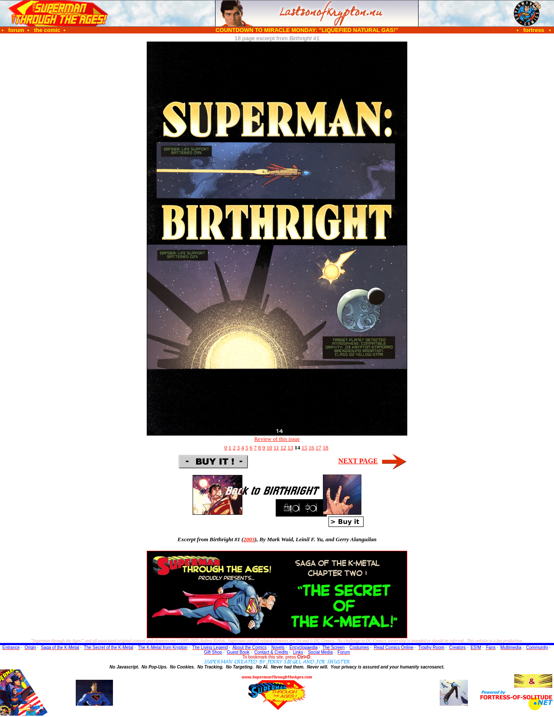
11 (276, 447)
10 (269, 447)
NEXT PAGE (358, 461)
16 (311, 447)
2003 (248, 539)
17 (318, 447)
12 (283, 447)
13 (290, 447)
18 (325, 447)
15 (304, 447)
